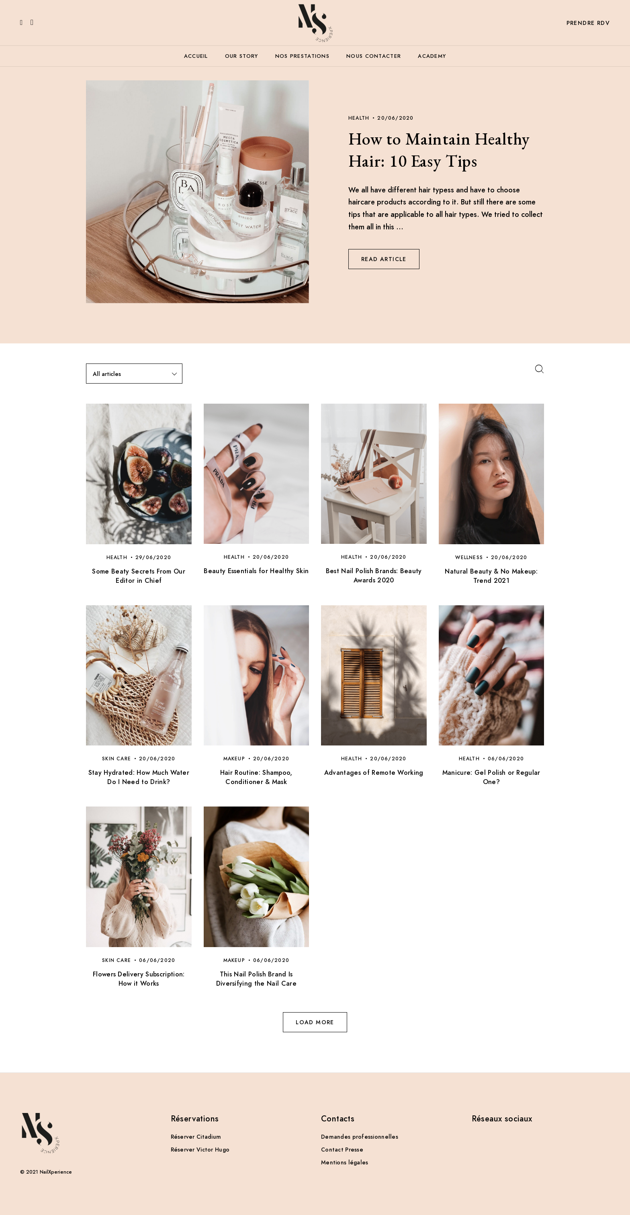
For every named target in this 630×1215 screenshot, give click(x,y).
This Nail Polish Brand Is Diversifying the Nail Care (256, 979)
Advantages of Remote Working (373, 772)
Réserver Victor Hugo (200, 1150)
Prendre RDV (588, 23)
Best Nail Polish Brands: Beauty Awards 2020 (374, 575)
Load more (315, 1022)
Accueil (196, 56)
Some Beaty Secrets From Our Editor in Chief (138, 576)
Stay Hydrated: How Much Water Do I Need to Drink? (138, 777)
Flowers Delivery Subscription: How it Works (139, 979)
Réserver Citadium (196, 1137)
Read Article (384, 259)
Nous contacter (373, 56)
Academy (432, 56)
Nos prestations (302, 56)
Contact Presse (342, 1150)
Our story (241, 56)
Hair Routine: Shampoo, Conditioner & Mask (256, 777)
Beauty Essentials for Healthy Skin (256, 571)
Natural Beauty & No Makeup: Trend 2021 (491, 576)
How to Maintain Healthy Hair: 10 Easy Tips (439, 150)
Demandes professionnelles (359, 1137)
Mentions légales (344, 1162)
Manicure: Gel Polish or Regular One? (491, 777)
